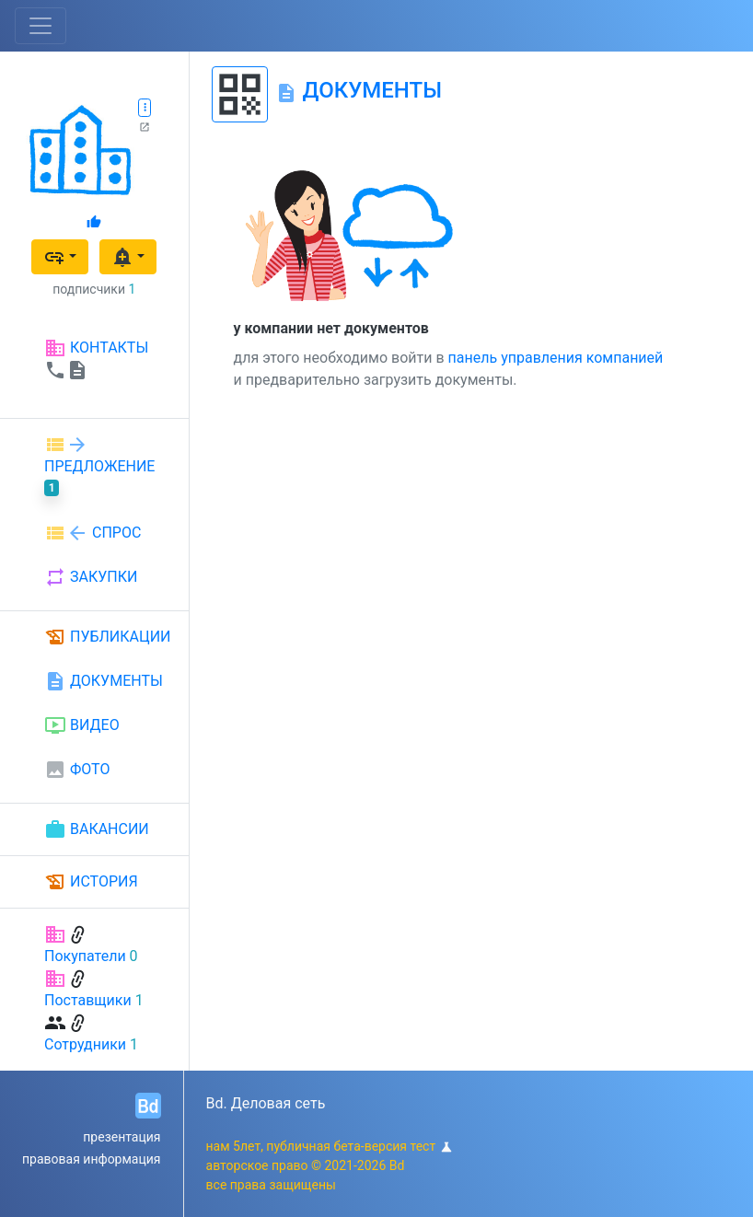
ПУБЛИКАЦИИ (107, 637)
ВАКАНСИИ (96, 829)
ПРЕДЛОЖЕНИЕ (99, 465)
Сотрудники (85, 1044)
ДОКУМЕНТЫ (103, 681)
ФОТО (77, 770)
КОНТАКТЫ (96, 359)
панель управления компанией (556, 357)
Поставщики (88, 1000)
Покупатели (85, 956)
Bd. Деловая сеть (266, 1103)
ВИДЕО (82, 725)
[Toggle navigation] (40, 25)
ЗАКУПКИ (90, 577)
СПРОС (92, 533)
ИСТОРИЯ (91, 882)
